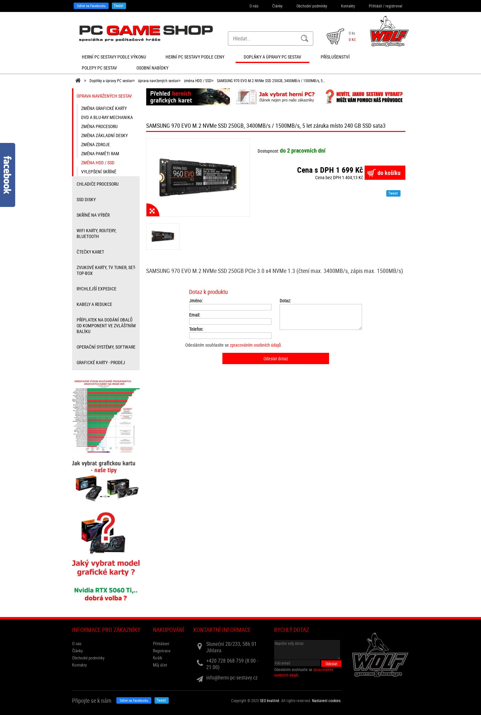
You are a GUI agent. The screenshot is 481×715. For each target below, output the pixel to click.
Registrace (161, 651)
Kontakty (348, 5)
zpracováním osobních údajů (255, 345)
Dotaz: (285, 301)
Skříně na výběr (93, 215)
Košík (157, 658)
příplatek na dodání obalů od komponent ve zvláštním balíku (106, 325)
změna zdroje (95, 144)
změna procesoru (99, 126)
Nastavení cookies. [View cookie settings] (326, 700)
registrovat (393, 5)
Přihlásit (375, 5)
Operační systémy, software (106, 347)
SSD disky (86, 199)
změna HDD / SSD (197, 80)
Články (277, 5)
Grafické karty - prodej (101, 362)
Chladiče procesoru (98, 184)
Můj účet (160, 665)
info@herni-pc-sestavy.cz (232, 677)
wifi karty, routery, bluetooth (96, 233)
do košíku (389, 173)
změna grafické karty (104, 108)
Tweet (118, 5)
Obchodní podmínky (311, 5)
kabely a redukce (94, 304)
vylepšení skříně (98, 171)
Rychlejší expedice (96, 289)
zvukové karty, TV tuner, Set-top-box (106, 270)
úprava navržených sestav (158, 80)
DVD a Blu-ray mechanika (107, 117)
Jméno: (196, 301)
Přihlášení (161, 643)
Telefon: (196, 329)
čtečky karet (90, 252)
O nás (254, 5)
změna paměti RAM (100, 153)
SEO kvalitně (269, 700)
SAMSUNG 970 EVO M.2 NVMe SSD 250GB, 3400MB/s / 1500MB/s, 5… (271, 80)
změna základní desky (104, 135)
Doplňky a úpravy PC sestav (111, 80)
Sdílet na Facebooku (91, 5)
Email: (194, 315)
